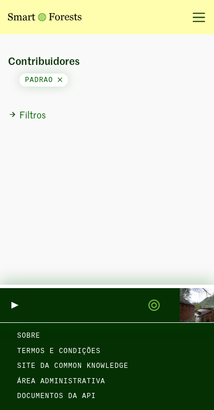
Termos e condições (58, 351)
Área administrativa (61, 382)
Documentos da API (56, 396)
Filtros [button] (27, 115)
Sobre (29, 336)
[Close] (60, 80)
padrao (43, 80)
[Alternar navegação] (195, 17)
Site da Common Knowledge (72, 366)
